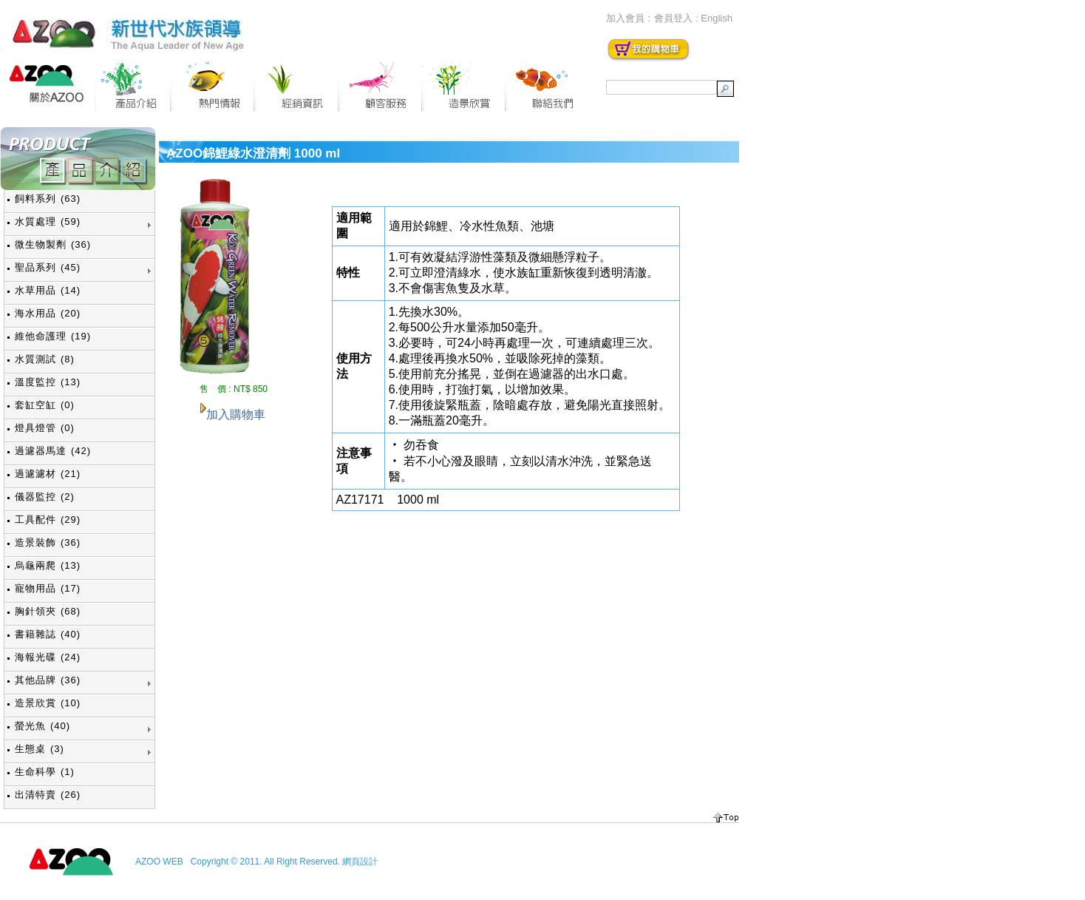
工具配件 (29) (48, 519)
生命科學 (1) (45, 771)
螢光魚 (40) (42, 725)
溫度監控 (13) (48, 382)
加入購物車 (235, 414)
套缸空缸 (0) (45, 404)
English (716, 18)
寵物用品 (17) (48, 588)
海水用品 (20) (48, 313)
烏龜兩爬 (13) (48, 565)
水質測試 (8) (45, 359)
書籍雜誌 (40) (48, 634)
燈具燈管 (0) (45, 427)
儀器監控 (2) (45, 496)
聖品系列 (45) (48, 267)
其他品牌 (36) (48, 680)
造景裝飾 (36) (48, 542)
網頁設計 (360, 861)
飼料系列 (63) (48, 198)
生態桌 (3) (39, 748)
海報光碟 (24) (48, 657)
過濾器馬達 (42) (53, 450)
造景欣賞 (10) (48, 702)
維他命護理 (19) (53, 336)
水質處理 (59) (48, 221)
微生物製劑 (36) (53, 244)
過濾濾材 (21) (48, 473)
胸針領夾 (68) (48, 611)
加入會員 (625, 18)
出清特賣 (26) (48, 794)
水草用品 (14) (48, 290)
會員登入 (673, 18)
